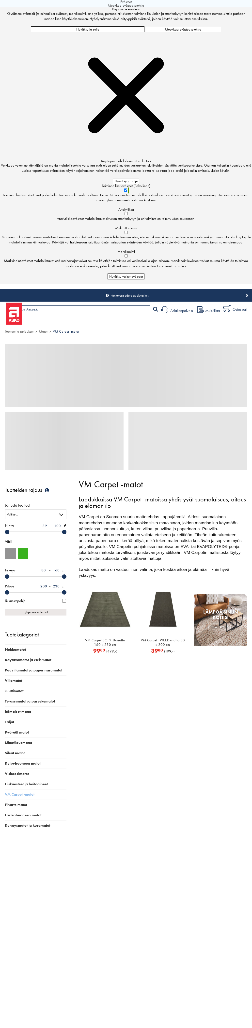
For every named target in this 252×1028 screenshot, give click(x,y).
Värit (8, 541)
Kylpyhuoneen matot (23, 763)
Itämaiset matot (18, 711)
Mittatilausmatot (18, 742)
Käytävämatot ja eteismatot (28, 659)
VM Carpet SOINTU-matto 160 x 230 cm (105, 642)
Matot (43, 331)
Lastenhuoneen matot (23, 815)
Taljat (9, 722)
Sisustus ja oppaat (137, 322)
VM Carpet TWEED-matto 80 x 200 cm (163, 642)
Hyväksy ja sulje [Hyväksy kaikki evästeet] (87, 29)
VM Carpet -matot (66, 331)
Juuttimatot (14, 690)
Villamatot (13, 680)
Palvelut (108, 322)
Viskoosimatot (17, 773)
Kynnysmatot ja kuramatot (27, 825)
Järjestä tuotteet (17, 505)
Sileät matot (15, 753)
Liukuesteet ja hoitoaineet (26, 784)
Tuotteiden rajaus (27, 490)
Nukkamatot (15, 649)
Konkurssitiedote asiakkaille (128, 295)
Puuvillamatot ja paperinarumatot (33, 670)
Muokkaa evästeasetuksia (183, 29)
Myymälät (82, 322)
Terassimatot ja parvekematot (30, 701)
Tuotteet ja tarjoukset (46, 322)
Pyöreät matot (17, 732)
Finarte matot (16, 804)
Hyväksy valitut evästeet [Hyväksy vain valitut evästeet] (126, 276)
